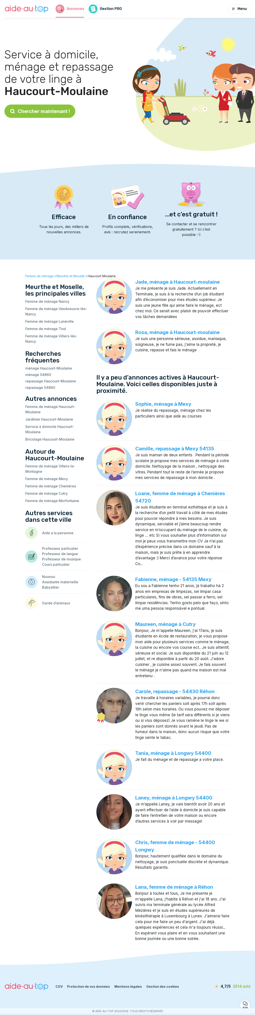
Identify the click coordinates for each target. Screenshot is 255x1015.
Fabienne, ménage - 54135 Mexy (173, 579)
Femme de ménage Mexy (46, 479)
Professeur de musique (61, 559)
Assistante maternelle (60, 582)
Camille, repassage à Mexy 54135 (174, 448)
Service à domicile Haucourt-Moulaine (49, 429)
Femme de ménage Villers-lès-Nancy (51, 339)
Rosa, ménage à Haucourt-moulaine (177, 332)
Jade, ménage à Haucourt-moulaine (177, 282)
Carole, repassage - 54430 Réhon (175, 691)
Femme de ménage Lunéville (49, 321)
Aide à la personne (58, 533)
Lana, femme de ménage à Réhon (174, 887)
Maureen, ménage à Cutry (165, 624)
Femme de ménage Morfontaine (52, 501)
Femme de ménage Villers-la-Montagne (50, 469)
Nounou (48, 576)
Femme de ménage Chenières (50, 486)
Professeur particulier (60, 548)
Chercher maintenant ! (40, 111)
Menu (239, 9)
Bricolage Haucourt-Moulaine (49, 439)
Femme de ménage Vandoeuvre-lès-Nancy (56, 311)
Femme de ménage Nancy (47, 301)
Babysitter (50, 587)
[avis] (225, 986)
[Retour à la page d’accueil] (26, 9)
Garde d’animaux (56, 603)
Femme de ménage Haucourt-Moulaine (50, 409)
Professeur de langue (60, 554)
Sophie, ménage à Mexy (163, 404)
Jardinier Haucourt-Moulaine (49, 419)
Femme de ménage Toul (45, 328)
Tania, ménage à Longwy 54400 (173, 753)
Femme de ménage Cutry (46, 493)
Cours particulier (56, 564)
